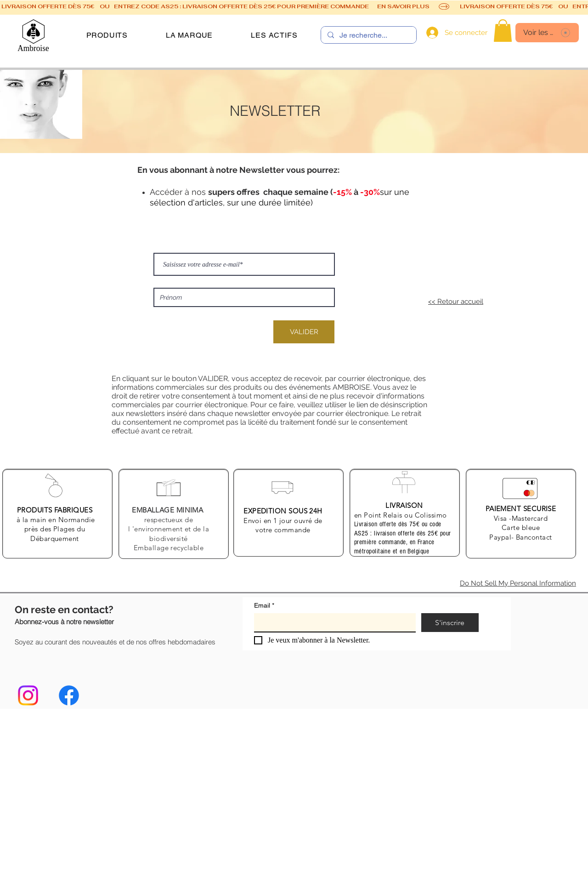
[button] (107, 35)
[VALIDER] (303, 331)
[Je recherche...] (368, 35)
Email (264, 605)
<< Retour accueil (455, 301)
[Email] (332, 622)
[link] (502, 30)
